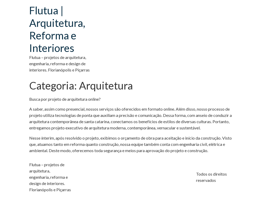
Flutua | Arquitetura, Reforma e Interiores (57, 29)
